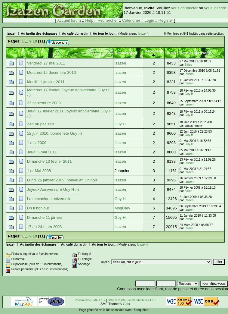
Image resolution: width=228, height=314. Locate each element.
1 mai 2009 (36, 142)
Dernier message (195, 53)
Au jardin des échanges (39, 33)
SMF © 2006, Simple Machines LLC (132, 300)
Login (149, 20)
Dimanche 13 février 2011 (49, 161)
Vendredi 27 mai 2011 (46, 63)
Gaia (126, 304)
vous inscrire (215, 8)
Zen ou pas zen (40, 124)
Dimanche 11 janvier (45, 217)
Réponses (153, 53)
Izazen (12, 33)
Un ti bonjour (38, 208)
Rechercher (107, 20)
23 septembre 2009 (44, 103)
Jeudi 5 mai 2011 (42, 152)
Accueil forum (69, 20)
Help (89, 20)
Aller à (105, 262)
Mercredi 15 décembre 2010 (51, 72)
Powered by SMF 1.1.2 (90, 300)
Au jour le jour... (105, 33)
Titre (31, 53)
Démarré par (126, 53)
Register (166, 20)
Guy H (189, 94)
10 (34, 41)
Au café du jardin (75, 33)
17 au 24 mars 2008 (44, 227)
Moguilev (122, 208)
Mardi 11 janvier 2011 (46, 82)
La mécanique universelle (49, 198)
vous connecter (184, 8)
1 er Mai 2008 (39, 170)
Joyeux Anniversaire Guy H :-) (53, 189)
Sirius (188, 64)
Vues (171, 53)
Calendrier (131, 20)
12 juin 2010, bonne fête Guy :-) (54, 133)
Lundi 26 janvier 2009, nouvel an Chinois (62, 180)
